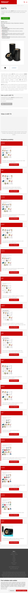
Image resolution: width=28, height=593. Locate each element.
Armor (6, 21)
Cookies (14, 564)
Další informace (4, 588)
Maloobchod (8, 23)
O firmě (14, 558)
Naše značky (14, 552)
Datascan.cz (3, 5)
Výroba (12, 23)
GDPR (14, 561)
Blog (14, 557)
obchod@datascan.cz (14, 567)
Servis (14, 555)
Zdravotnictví (16, 23)
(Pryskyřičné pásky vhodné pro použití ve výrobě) (13, 33)
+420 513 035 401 (14, 568)
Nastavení (12, 590)
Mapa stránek (14, 562)
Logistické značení (14, 554)
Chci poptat (5, 18)
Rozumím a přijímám (21, 590)
